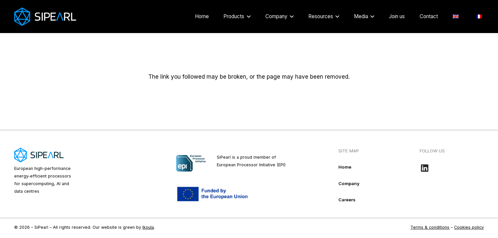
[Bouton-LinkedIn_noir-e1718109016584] (452, 168)
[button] (247, 16)
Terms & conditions (429, 227)
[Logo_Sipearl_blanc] (45, 16)
